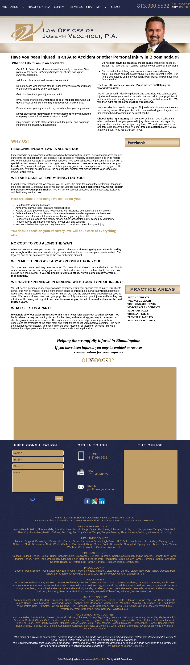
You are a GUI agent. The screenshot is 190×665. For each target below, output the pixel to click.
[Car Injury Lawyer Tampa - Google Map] (95, 501)
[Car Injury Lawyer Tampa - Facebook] (87, 501)
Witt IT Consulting (123, 659)
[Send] (59, 498)
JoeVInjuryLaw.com (75, 659)
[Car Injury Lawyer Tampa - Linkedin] (102, 501)
